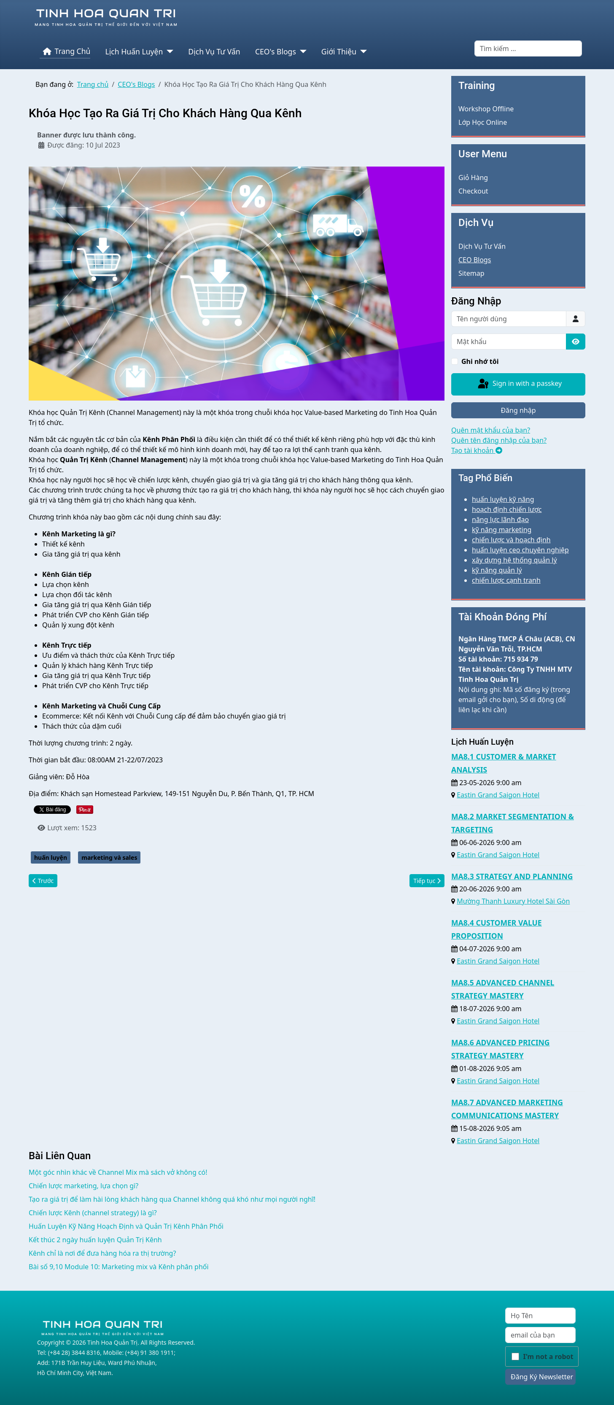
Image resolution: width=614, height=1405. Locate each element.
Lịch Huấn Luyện (134, 51)
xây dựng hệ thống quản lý (514, 560)
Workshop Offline (486, 108)
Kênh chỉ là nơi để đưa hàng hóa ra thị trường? (102, 1253)
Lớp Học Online (482, 122)
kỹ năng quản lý (497, 570)
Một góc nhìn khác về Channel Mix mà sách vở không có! (118, 1172)
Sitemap (471, 273)
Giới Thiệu (338, 51)
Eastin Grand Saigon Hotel (498, 794)
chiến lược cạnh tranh (506, 580)
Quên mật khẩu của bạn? (490, 430)
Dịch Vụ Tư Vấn (214, 51)
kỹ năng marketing (501, 529)
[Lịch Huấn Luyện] (168, 51)
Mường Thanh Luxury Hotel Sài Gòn (513, 901)
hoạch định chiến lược (506, 509)
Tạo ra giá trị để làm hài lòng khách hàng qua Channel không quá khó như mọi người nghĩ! (172, 1199)
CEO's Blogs (275, 51)
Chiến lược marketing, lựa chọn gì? (83, 1185)
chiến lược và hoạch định (511, 539)
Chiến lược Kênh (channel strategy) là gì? (93, 1212)
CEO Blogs (474, 259)
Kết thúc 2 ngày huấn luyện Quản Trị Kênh (95, 1239)
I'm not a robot (548, 1356)
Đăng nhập (518, 410)
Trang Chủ (65, 51)
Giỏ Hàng (473, 177)
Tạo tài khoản (476, 450)
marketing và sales (109, 857)
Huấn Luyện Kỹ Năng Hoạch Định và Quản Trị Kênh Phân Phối (126, 1226)
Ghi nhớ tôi (480, 361)
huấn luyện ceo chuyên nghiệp (520, 549)
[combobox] (528, 48)
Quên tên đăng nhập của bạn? (499, 440)
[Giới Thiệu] (361, 51)
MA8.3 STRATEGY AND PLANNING (512, 876)
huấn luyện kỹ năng (503, 499)
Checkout (473, 191)
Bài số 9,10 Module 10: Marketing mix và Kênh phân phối (119, 1266)
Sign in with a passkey (519, 384)
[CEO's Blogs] (301, 51)
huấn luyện (50, 857)
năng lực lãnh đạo (500, 519)
